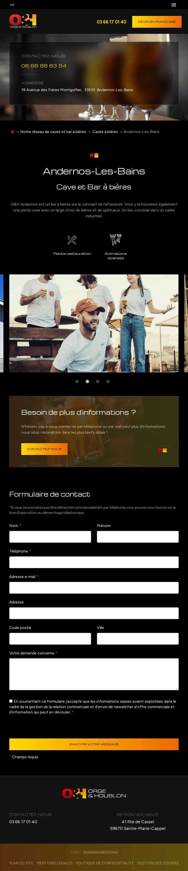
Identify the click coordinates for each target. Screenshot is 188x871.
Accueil (12, 131)
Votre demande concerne (33, 653)
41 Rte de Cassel (137, 825)
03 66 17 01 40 (111, 22)
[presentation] (46, 728)
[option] (93, 323)
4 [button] (108, 381)
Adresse (16, 602)
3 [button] (97, 381)
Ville (100, 627)
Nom (15, 525)
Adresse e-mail (23, 576)
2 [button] (87, 381)
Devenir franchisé (157, 22)
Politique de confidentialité (105, 863)
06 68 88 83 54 (44, 65)
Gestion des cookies (158, 863)
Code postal (20, 627)
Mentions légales (55, 863)
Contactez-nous (44, 449)
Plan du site (21, 863)
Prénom (104, 525)
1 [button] (77, 381)
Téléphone (20, 551)
